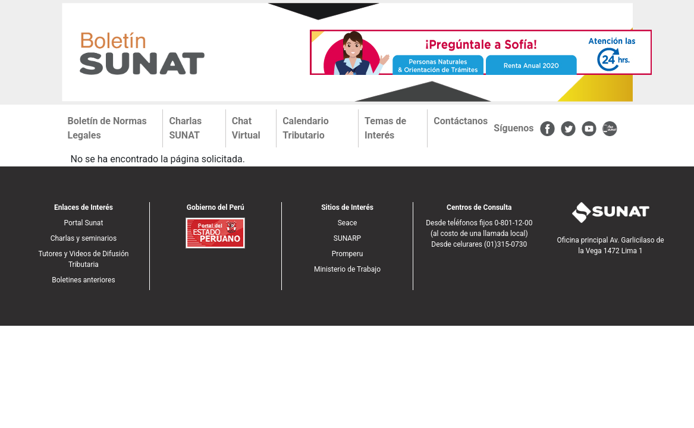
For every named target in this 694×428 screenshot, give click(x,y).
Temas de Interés (385, 128)
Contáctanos (461, 121)
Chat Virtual (246, 128)
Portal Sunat (83, 223)
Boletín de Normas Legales (107, 128)
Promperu (347, 254)
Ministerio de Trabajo (347, 269)
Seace (347, 223)
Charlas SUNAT (185, 128)
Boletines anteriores (83, 280)
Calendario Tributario (305, 128)
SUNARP (347, 238)
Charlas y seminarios (84, 238)
